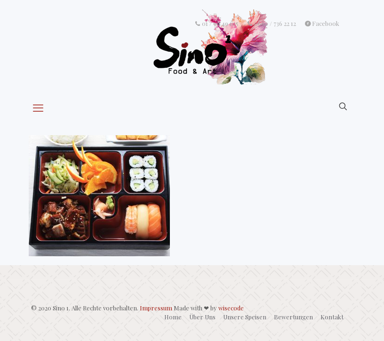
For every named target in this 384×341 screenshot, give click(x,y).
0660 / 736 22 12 (271, 23)
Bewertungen (293, 317)
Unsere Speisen (244, 317)
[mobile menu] (39, 107)
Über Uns (202, 317)
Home (173, 317)
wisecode (231, 308)
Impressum (156, 308)
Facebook (321, 23)
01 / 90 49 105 (216, 23)
